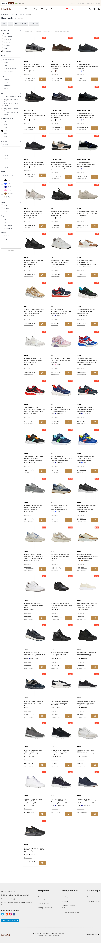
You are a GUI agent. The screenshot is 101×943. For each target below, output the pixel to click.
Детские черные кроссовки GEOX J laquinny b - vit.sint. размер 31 (60, 654)
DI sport (4, 3)
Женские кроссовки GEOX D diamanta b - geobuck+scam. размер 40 (60, 556)
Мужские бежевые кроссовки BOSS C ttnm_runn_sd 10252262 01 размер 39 (87, 213)
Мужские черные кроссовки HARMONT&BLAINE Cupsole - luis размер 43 (60, 115)
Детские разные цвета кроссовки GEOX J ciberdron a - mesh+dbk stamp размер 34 (87, 360)
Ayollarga (35, 9)
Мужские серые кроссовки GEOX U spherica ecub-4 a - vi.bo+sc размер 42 (33, 213)
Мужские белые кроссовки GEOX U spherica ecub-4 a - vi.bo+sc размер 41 (33, 360)
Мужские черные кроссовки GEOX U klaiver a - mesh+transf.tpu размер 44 (86, 507)
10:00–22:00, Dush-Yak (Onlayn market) (15, 895)
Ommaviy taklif (43, 903)
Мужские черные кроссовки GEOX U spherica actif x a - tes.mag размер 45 (60, 213)
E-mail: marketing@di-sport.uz (12, 899)
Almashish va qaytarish (70, 912)
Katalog (12, 14)
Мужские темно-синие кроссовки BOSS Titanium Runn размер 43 (87, 66)
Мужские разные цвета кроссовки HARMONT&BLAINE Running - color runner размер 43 (61, 164)
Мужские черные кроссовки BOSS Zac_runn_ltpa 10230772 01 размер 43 (61, 605)
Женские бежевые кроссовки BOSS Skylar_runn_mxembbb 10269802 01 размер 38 (34, 311)
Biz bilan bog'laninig (93, 3)
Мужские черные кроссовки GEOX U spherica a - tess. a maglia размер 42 (86, 703)
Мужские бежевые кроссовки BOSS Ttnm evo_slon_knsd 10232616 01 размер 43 (87, 605)
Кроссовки (28, 74)
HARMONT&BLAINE (21, 23)
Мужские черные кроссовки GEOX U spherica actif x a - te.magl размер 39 (60, 752)
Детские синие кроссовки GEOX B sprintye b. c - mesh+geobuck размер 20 (85, 458)
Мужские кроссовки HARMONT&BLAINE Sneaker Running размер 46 (86, 164)
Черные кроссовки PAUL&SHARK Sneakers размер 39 (34, 115)
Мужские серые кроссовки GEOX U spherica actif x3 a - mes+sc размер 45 (33, 507)
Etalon (11, 3)
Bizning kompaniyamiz (43, 898)
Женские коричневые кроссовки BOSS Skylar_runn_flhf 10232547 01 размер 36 (87, 556)
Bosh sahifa (4, 14)
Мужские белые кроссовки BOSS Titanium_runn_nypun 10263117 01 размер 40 (60, 262)
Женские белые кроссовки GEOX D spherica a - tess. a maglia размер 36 (33, 801)
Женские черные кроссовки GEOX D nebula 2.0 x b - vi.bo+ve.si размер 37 (86, 654)
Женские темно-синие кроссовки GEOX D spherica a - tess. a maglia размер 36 (61, 801)
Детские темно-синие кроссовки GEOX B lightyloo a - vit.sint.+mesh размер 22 (61, 311)
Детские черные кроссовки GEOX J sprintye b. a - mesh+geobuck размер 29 (33, 458)
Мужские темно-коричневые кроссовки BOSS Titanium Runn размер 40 (61, 66)
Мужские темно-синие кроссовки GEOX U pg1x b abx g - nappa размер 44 (34, 654)
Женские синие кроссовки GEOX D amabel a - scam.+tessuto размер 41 (59, 507)
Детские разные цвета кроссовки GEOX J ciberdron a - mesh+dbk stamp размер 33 (34, 409)
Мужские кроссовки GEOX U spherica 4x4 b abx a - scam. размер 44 (33, 703)
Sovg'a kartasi (92, 897)
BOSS (4, 23)
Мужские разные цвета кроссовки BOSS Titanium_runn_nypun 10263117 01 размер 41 (87, 262)
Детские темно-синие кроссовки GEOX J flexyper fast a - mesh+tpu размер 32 (61, 409)
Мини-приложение (10, 920)
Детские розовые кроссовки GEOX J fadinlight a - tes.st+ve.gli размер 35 (61, 360)
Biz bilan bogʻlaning (8, 891)
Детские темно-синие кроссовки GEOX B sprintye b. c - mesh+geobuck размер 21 (61, 458)
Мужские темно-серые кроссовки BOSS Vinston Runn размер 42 (34, 66)
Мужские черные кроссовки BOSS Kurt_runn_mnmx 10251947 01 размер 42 (34, 850)
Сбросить (11, 250)
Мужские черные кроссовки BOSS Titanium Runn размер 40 (34, 163)
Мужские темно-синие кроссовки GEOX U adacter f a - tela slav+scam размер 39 (87, 801)
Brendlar (65, 901)
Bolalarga (54, 9)
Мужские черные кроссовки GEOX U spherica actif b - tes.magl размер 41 (33, 262)
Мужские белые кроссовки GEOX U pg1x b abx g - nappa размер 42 (33, 605)
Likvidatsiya (70, 9)
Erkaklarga (44, 9)
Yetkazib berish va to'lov (68, 907)
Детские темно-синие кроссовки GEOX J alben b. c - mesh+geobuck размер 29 (86, 409)
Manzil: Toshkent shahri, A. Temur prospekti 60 (16, 903)
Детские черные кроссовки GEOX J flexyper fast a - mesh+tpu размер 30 (86, 311)
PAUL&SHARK (34, 23)
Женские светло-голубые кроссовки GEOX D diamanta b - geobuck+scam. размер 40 (34, 556)
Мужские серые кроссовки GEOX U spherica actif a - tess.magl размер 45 (33, 752)
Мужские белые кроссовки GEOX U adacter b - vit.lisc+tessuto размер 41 (86, 752)
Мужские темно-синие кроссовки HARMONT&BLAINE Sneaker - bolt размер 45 (87, 115)
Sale (61, 9)
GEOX (10, 23)
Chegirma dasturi (93, 901)
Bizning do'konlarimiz (77, 3)
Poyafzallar (19, 14)
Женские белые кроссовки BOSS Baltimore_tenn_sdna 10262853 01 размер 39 (59, 703)
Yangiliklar (25, 9)
